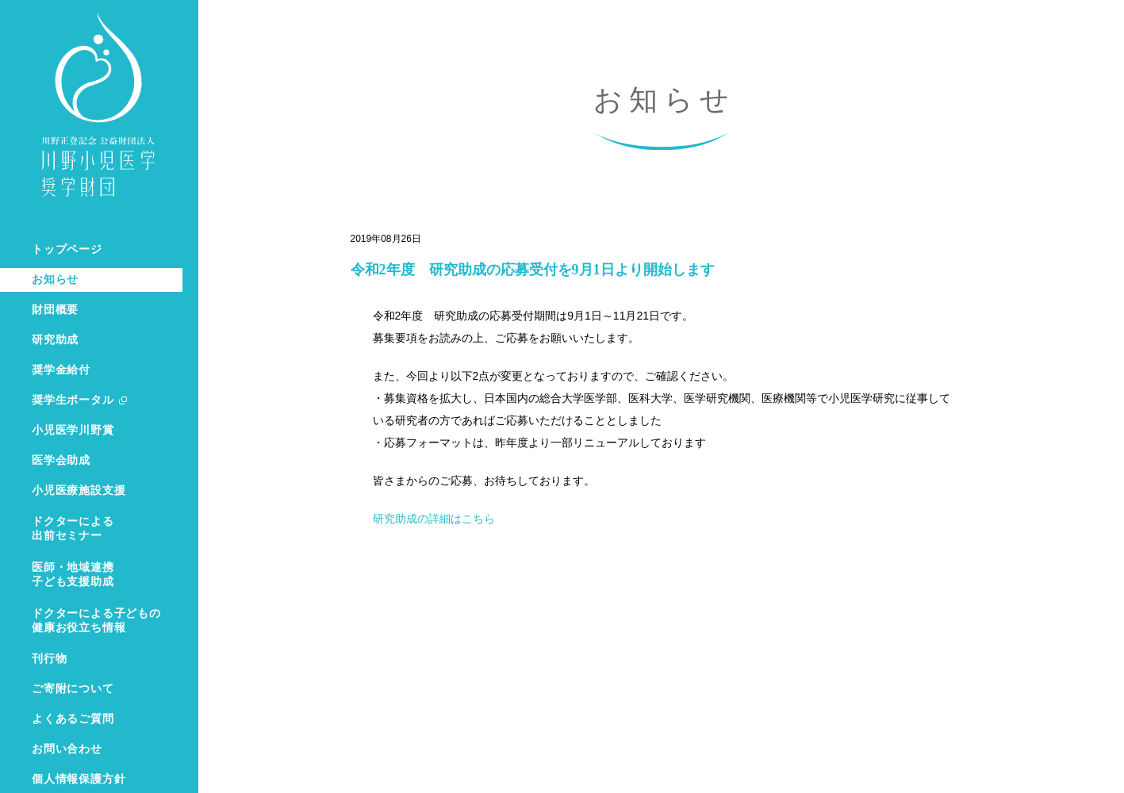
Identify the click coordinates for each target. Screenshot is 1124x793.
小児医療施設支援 (78, 490)
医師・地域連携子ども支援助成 (73, 574)
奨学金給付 (61, 370)
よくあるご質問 (73, 719)
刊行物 (49, 659)
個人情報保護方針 (78, 779)
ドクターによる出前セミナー (73, 528)
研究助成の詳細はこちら (434, 518)
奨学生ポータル (73, 400)
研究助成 (55, 340)
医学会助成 (61, 460)
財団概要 (55, 310)
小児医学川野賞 (73, 430)
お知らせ (55, 279)
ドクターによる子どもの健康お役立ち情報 (96, 620)
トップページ (67, 249)
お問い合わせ (67, 749)
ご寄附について (73, 689)
